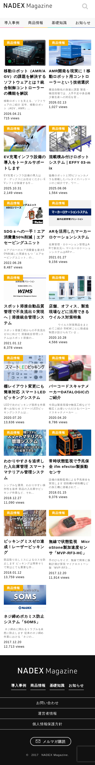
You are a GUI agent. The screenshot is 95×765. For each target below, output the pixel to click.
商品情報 (35, 23)
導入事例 (12, 23)
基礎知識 (59, 23)
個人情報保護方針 (47, 724)
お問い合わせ (47, 703)
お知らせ (83, 23)
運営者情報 (47, 713)
